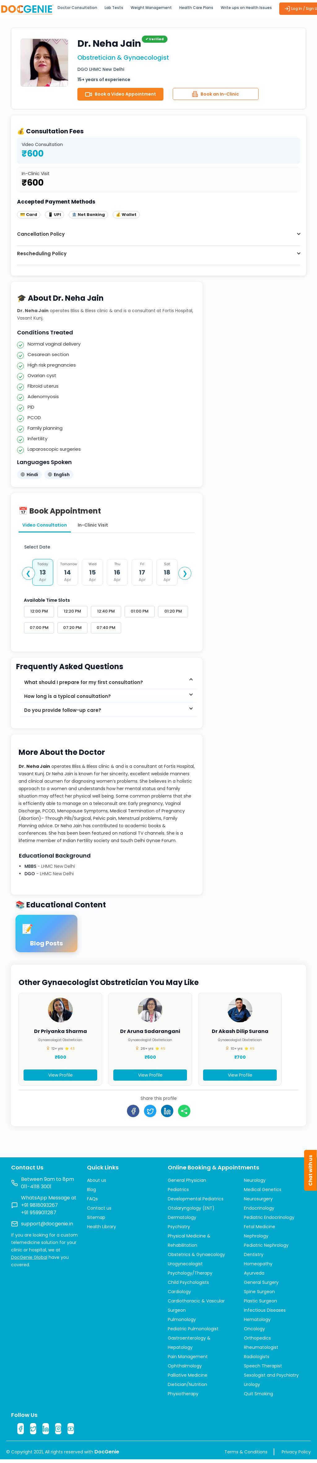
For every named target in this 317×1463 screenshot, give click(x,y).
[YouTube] (72, 1432)
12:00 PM (39, 614)
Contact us (99, 1210)
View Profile (60, 1081)
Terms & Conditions (245, 1455)
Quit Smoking (258, 1396)
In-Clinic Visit (104, 526)
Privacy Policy (296, 1455)
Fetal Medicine (259, 1229)
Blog (91, 1192)
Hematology (257, 1322)
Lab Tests (114, 7)
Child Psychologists (188, 1285)
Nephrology (256, 1238)
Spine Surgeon (259, 1294)
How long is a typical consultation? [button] (67, 702)
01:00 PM (140, 614)
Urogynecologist (185, 1266)
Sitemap (96, 1220)
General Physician (187, 1183)
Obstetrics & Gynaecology (196, 1257)
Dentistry (253, 1257)
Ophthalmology (185, 1368)
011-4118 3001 (36, 1189)
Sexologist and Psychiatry (271, 1378)
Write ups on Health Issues (246, 7)
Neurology (255, 1183)
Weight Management (151, 7)
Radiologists (256, 1359)
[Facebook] (20, 1432)
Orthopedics (257, 1340)
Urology (252, 1387)
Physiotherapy (183, 1396)
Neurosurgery (258, 1201)
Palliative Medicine (187, 1378)
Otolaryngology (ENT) (191, 1210)
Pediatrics (178, 1192)
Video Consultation (48, 526)
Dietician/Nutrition (187, 1387)
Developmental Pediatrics (196, 1201)
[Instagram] (59, 1432)
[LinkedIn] (46, 1432)
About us (96, 1183)
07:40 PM (106, 630)
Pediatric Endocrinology (269, 1220)
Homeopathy (258, 1266)
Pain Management (188, 1359)
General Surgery (261, 1285)
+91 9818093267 (39, 1207)
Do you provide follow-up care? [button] (62, 715)
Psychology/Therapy (190, 1275)
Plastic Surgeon (260, 1303)
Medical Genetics (262, 1192)
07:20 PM (72, 630)
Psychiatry (179, 1229)
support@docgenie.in (47, 1226)
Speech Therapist (263, 1368)
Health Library (101, 1229)
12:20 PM (72, 614)
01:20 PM (173, 614)
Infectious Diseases (265, 1313)
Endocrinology (259, 1210)
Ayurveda (254, 1275)
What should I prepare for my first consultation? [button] (83, 688)
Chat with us (310, 1170)
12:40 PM (106, 614)
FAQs (92, 1201)
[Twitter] (33, 1432)
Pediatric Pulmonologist (193, 1331)
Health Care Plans (196, 7)
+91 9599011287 (38, 1215)
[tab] (108, 688)
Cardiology (179, 1294)
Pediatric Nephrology (266, 1248)
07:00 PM (39, 630)
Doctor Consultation (77, 7)
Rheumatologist (261, 1350)
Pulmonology (182, 1322)
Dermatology (182, 1220)
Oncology (254, 1331)
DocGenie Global (29, 1260)
